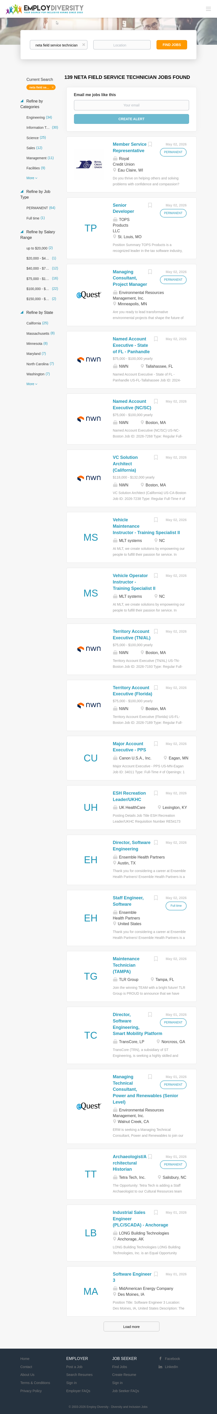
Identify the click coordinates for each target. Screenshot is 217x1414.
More (30, 178)
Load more (131, 1327)
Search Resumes (79, 1375)
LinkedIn (171, 1367)
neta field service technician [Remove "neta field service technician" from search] (42, 87)
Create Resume (124, 1375)
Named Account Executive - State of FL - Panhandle (131, 345)
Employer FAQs (78, 1391)
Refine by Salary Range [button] (37, 235)
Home (24, 1359)
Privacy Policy (31, 1391)
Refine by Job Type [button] (35, 194)
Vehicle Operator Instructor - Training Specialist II (134, 582)
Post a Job (74, 1367)
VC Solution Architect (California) (125, 463)
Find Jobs (172, 45)
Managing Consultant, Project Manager (130, 278)
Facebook (172, 1359)
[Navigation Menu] (208, 8)
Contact (26, 1367)
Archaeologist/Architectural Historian (130, 1163)
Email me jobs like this (95, 95)
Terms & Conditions (35, 1383)
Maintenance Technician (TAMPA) (126, 965)
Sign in (71, 1383)
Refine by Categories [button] (31, 104)
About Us (27, 1375)
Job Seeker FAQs (125, 1391)
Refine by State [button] (39, 312)
